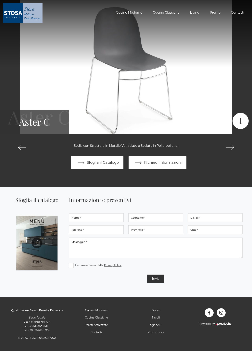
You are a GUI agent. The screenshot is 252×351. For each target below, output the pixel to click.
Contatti (237, 12)
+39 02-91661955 (39, 330)
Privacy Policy (112, 265)
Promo (215, 12)
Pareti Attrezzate (96, 325)
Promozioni (156, 332)
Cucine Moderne (129, 12)
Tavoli (156, 317)
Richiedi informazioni (157, 163)
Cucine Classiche (166, 12)
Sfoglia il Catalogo (97, 163)
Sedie (155, 310)
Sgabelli (155, 325)
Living (194, 12)
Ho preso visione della (98, 265)
